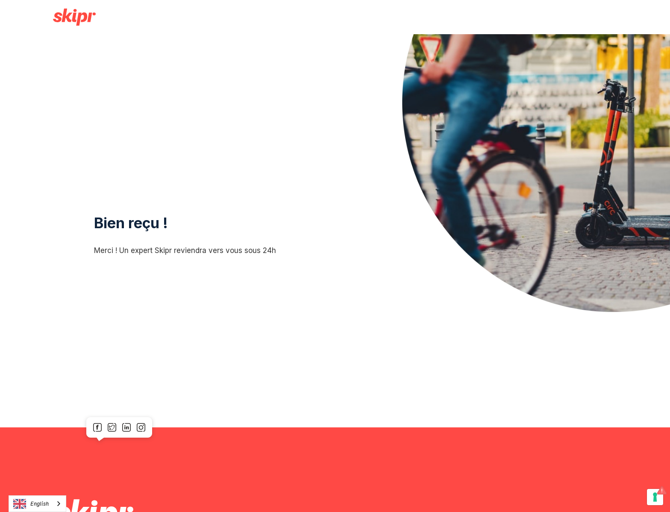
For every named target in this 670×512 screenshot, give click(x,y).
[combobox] (37, 503)
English (31, 504)
